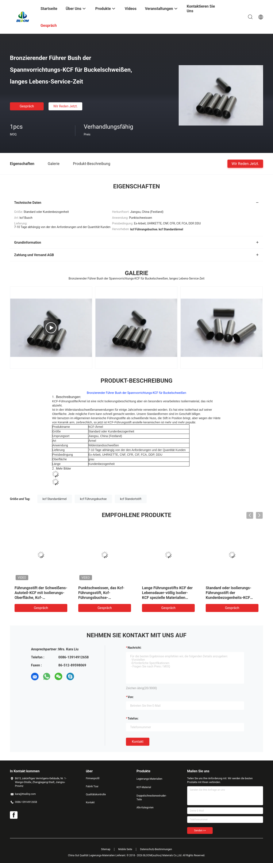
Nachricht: (134, 647)
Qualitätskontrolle (96, 794)
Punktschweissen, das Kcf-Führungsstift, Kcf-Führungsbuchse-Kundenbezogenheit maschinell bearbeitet (101, 597)
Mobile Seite (125, 849)
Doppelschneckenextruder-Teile (151, 797)
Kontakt (137, 742)
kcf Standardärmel (55, 499)
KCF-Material (143, 787)
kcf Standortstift (130, 499)
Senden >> (200, 830)
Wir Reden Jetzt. (65, 106)
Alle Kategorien (145, 807)
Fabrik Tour (92, 786)
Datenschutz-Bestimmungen (156, 849)
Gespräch (27, 106)
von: (131, 697)
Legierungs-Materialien (149, 778)
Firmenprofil (92, 778)
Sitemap (105, 849)
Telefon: (133, 718)
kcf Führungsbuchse (93, 499)
